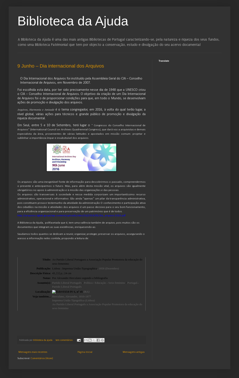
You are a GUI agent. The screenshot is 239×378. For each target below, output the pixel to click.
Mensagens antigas (133, 352)
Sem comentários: (64, 340)
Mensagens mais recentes (32, 352)
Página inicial (85, 352)
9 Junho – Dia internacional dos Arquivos (60, 66)
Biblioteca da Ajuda (72, 21)
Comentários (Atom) (42, 358)
